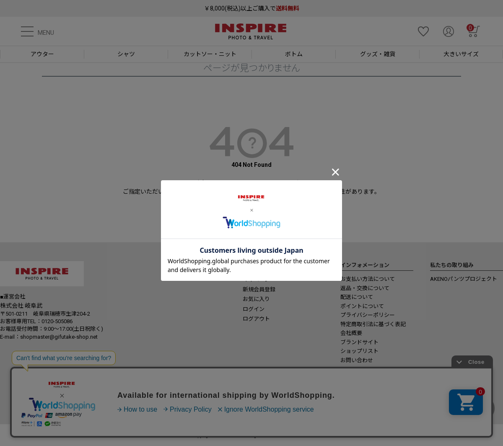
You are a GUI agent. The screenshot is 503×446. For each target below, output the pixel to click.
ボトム (294, 54)
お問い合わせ (356, 360)
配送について (356, 297)
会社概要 (351, 333)
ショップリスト (359, 351)
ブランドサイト (359, 342)
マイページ (256, 279)
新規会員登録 (259, 289)
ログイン (253, 309)
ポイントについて (362, 306)
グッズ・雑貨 (377, 54)
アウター (42, 54)
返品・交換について (364, 288)
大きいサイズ (461, 54)
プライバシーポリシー (367, 315)
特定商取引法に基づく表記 (373, 324)
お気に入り (256, 299)
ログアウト (256, 319)
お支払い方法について (367, 279)
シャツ (126, 54)
